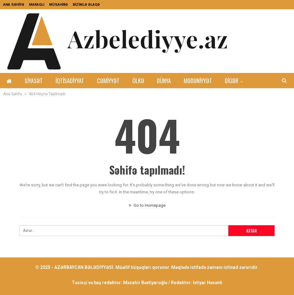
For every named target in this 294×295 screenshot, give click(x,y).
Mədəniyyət (198, 80)
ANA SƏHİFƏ (13, 5)
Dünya (164, 80)
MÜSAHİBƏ (58, 5)
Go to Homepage (147, 205)
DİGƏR (231, 80)
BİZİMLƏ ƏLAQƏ (86, 5)
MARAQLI (36, 5)
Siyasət (34, 80)
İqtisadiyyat (69, 80)
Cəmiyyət (108, 80)
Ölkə (138, 80)
